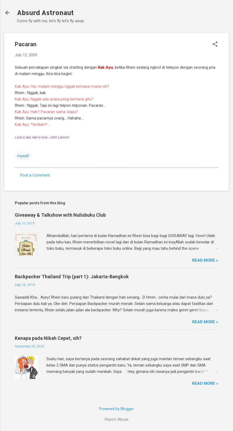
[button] (215, 44)
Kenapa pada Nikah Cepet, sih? (48, 338)
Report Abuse (117, 419)
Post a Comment (35, 175)
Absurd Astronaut (45, 12)
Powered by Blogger (116, 408)
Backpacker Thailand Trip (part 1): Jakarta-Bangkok (72, 276)
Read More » (205, 260)
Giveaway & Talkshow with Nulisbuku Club (60, 215)
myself (23, 156)
